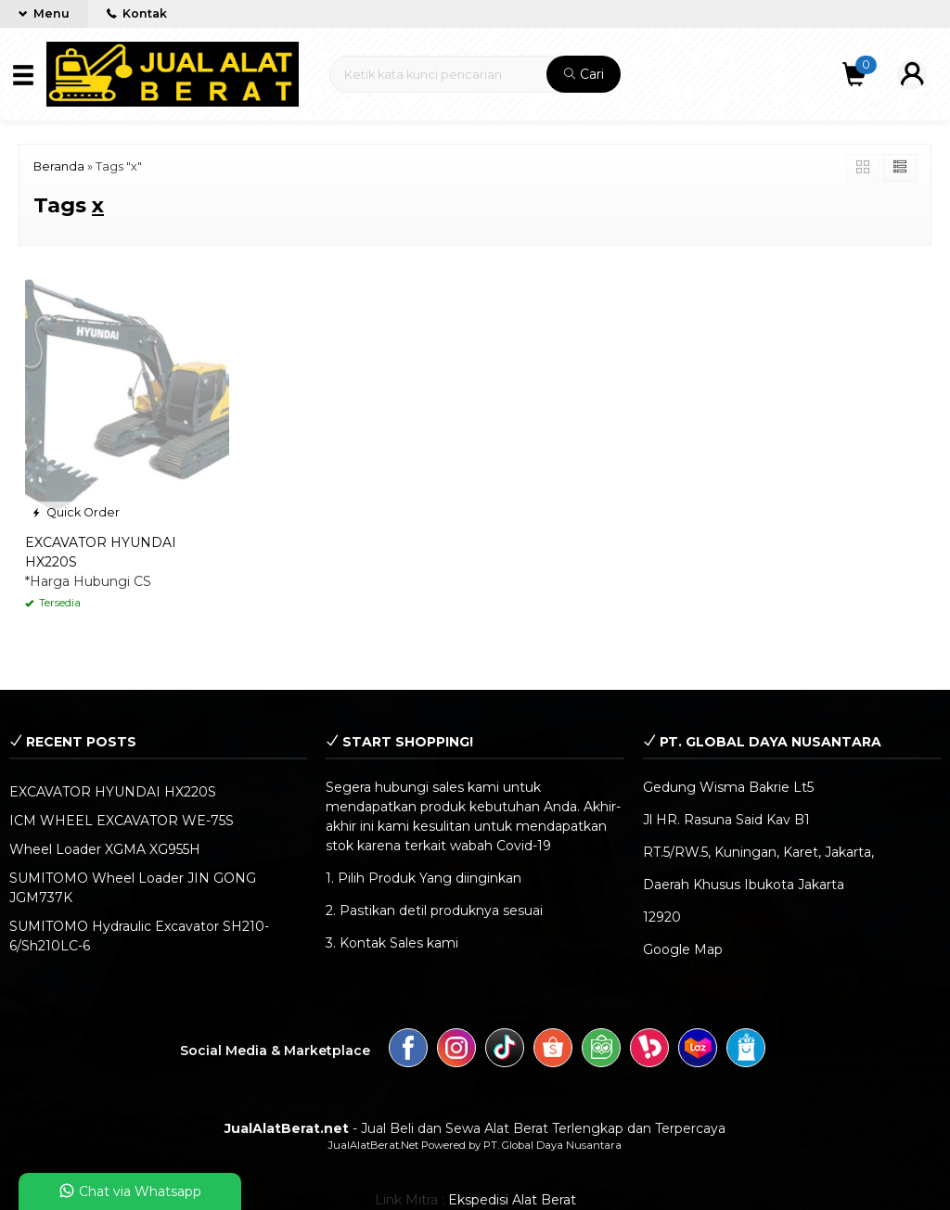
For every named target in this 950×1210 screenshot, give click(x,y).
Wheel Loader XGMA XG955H (104, 849)
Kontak (137, 13)
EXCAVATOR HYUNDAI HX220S (112, 791)
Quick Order (76, 512)
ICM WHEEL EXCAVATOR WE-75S (121, 820)
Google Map (683, 949)
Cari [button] (584, 74)
